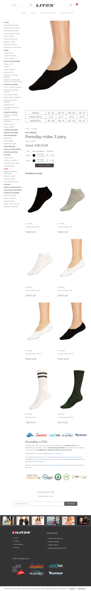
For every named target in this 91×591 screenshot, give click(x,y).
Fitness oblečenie (11, 130)
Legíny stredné (10, 56)
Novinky (15, 547)
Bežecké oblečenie (11, 132)
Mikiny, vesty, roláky (12, 204)
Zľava (6, 169)
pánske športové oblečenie (53, 465)
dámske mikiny (45, 459)
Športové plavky (10, 45)
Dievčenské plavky (11, 31)
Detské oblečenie (11, 152)
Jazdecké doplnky (11, 207)
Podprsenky (8, 141)
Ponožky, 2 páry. (31, 417)
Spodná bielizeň (66, 13)
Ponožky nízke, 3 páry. (33, 227)
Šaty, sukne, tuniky (11, 95)
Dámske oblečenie (11, 84)
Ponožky (7, 184)
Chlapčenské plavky (12, 33)
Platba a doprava (53, 541)
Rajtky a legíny (10, 198)
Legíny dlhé (8, 53)
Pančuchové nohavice (12, 187)
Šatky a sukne (9, 36)
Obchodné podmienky (55, 538)
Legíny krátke (9, 58)
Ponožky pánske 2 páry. (66, 417)
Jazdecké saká (9, 201)
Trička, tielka (9, 124)
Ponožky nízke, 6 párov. (33, 354)
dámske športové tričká (60, 457)
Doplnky (7, 155)
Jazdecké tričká (10, 195)
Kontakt (15, 541)
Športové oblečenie (48, 13)
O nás (14, 538)
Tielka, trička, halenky (12, 87)
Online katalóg (17, 544)
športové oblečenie (56, 453)
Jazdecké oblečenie (11, 193)
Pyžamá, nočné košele (12, 149)
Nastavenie (81, 589)
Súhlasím (72, 589)
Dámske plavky (9, 176)
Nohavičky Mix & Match (12, 47)
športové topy (74, 457)
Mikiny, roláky (9, 70)
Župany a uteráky (10, 160)
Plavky (24, 13)
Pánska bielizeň (10, 144)
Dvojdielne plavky (11, 25)
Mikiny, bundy (9, 127)
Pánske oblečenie (10, 112)
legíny (75, 459)
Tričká (6, 67)
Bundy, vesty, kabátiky (12, 97)
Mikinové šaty (9, 105)
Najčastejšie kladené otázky (56, 548)
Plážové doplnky (10, 39)
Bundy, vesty (9, 72)
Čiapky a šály (9, 157)
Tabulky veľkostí (30, 141)
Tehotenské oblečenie (13, 190)
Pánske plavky (9, 42)
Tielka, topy (8, 64)
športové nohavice (38, 461)
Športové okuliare (11, 163)
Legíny (33, 13)
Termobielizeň (9, 146)
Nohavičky (8, 138)
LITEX (27, 129)
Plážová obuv (9, 166)
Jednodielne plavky (12, 28)
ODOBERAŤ (71, 504)
